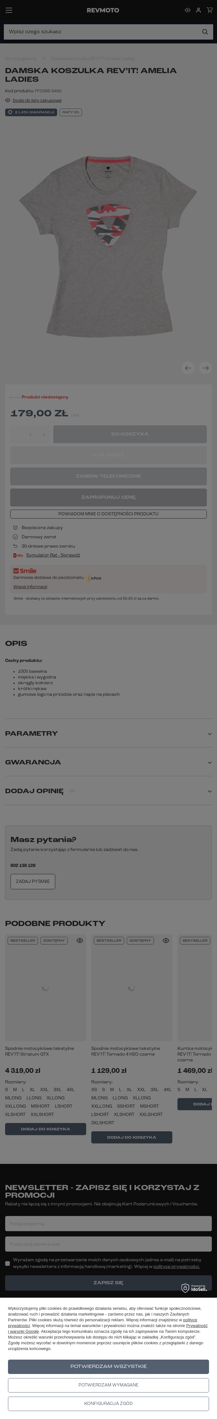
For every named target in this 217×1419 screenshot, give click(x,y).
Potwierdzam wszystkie (109, 1366)
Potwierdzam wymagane (108, 1385)
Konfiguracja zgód (108, 1403)
